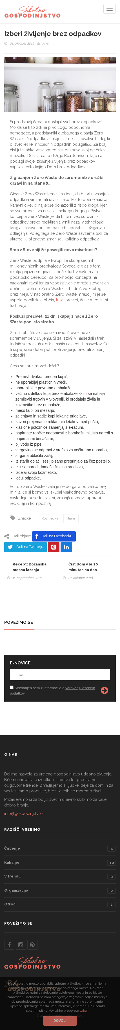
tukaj (60, 300)
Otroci (60, 904)
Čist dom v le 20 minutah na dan (83, 567)
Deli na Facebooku (53, 536)
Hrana (70, 518)
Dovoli (60, 1021)
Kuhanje (60, 863)
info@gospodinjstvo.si (24, 813)
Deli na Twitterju (25, 547)
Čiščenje (60, 849)
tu (85, 393)
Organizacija (60, 891)
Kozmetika (50, 518)
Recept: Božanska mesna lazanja (29, 567)
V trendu (60, 876)
